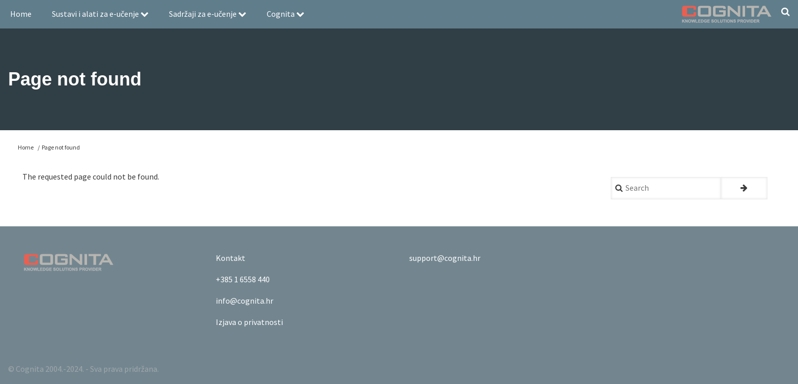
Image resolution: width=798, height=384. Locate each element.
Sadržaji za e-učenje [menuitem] (207, 14)
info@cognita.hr (244, 301)
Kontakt (230, 258)
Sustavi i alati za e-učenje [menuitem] (100, 14)
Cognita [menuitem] (285, 14)
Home (26, 147)
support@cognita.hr (444, 258)
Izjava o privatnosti (249, 322)
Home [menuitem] (21, 14)
